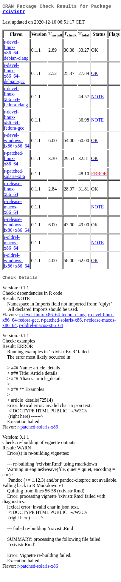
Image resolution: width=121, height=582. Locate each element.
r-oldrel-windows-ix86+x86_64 (16, 263)
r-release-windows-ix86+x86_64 (16, 227)
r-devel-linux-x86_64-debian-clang (16, 52)
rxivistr (13, 13)
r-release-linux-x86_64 (13, 191)
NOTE (97, 99)
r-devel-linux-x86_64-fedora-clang (16, 99)
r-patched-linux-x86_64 (13, 161)
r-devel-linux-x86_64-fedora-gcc (14, 122)
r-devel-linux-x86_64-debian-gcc (14, 75)
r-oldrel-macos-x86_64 (12, 245)
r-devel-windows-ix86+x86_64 (16, 143)
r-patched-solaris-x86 (14, 176)
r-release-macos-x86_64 (13, 209)
